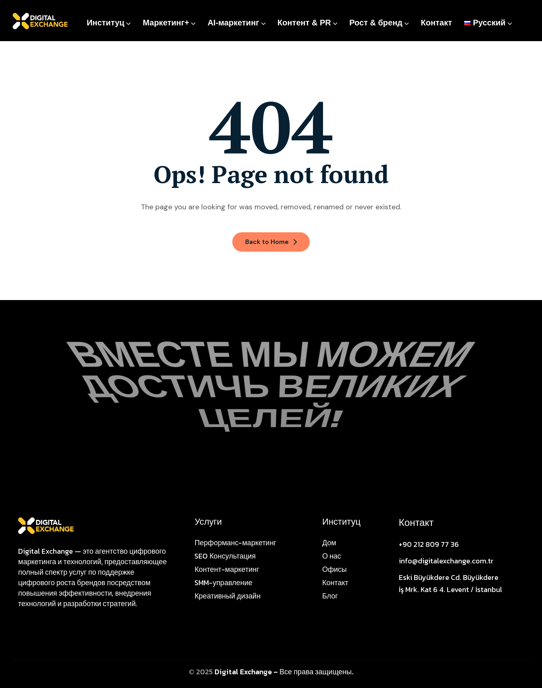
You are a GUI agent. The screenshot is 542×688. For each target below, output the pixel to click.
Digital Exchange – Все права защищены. (284, 671)
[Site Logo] (46, 525)
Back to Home (271, 242)
